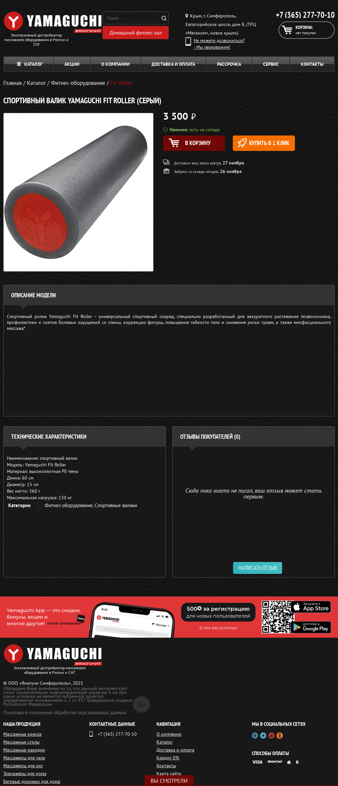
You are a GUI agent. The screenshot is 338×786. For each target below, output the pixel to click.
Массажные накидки (24, 750)
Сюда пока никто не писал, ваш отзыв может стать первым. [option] (253, 493)
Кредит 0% (168, 758)
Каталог (29, 64)
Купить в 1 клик (263, 142)
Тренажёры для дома (24, 773)
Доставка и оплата (173, 64)
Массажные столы (21, 742)
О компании (115, 64)
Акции (71, 64)
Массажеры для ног (23, 766)
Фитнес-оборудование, (70, 505)
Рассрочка (229, 64)
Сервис (271, 64)
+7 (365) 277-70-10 (305, 15)
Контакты (312, 64)
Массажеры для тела (24, 758)
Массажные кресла (22, 734)
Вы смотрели (169, 780)
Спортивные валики (116, 505)
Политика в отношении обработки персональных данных (64, 712)
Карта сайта (169, 773)
